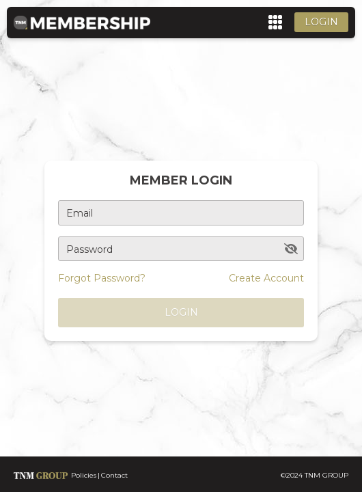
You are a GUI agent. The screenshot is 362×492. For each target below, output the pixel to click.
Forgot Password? (101, 278)
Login (321, 22)
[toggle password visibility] (291, 249)
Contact (114, 475)
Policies (83, 475)
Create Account (266, 278)
